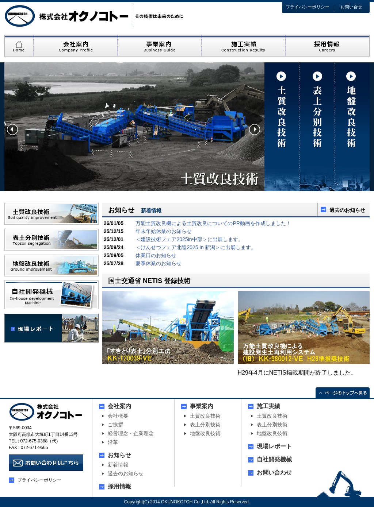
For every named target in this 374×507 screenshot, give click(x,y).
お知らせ (119, 455)
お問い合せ (351, 6)
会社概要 (118, 416)
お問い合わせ (274, 473)
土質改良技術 (205, 416)
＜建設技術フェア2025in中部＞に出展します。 (189, 239)
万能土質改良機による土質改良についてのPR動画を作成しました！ (213, 223)
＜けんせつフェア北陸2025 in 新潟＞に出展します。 (196, 247)
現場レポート (274, 446)
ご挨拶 (115, 424)
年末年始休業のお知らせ (164, 231)
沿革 (113, 442)
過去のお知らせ (347, 210)
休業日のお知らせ (156, 255)
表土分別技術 (205, 424)
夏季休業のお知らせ (159, 263)
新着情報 (118, 465)
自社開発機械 (274, 460)
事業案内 (201, 406)
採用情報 (119, 486)
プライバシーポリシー (307, 6)
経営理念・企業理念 (131, 433)
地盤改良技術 (205, 433)
